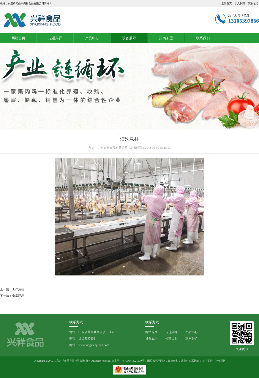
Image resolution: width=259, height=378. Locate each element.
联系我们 (203, 38)
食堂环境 (18, 295)
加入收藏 (240, 3)
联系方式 (253, 3)
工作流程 (18, 289)
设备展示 (129, 38)
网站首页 (18, 38)
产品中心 (92, 38)
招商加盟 (166, 38)
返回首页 (226, 3)
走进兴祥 (55, 38)
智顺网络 (220, 360)
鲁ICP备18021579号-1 (134, 360)
